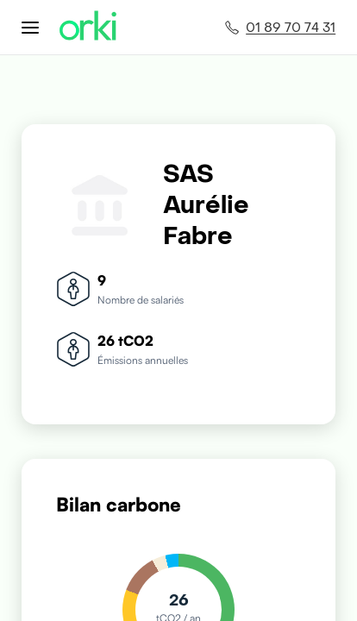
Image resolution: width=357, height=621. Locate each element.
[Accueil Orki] (88, 27)
